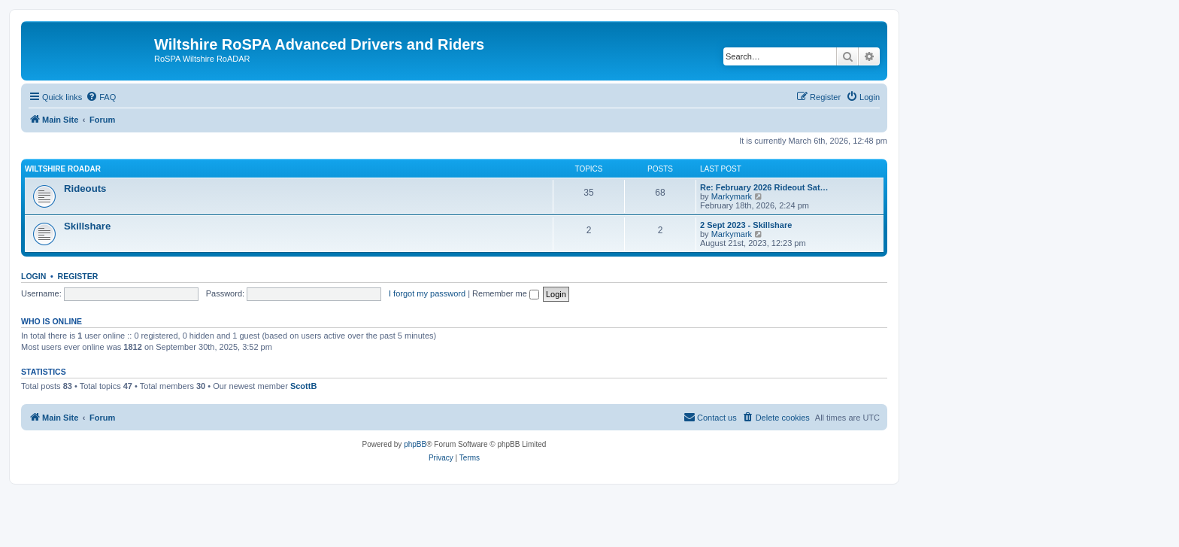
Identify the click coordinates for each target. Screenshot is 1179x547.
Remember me (505, 293)
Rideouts (85, 188)
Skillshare (87, 226)
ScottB (303, 385)
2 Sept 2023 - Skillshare (746, 224)
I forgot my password (427, 293)
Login (33, 276)
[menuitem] (101, 97)
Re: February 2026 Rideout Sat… (764, 187)
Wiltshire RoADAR (63, 169)
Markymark (731, 196)
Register (78, 276)
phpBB (415, 444)
